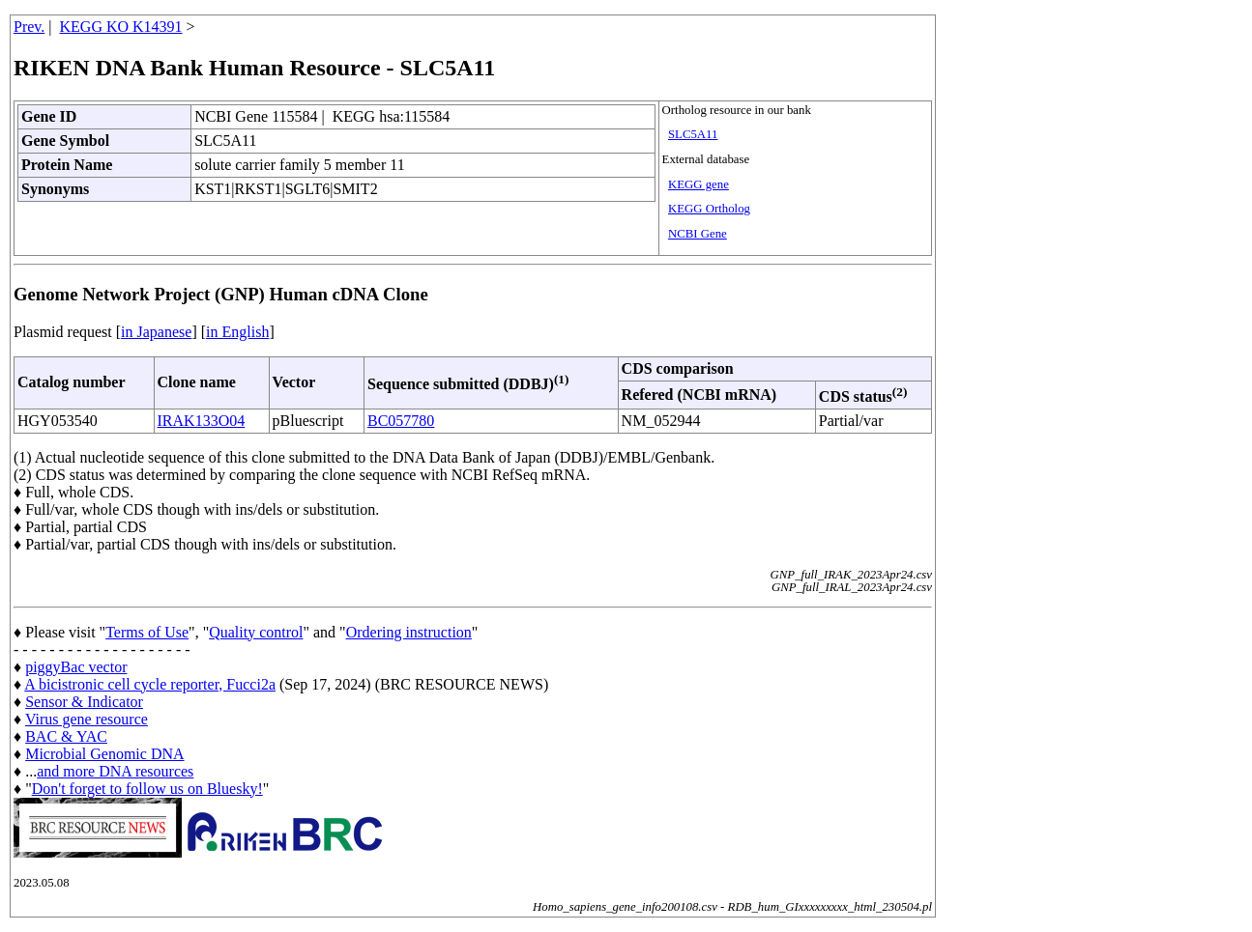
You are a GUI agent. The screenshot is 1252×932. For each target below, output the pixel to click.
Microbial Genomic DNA (104, 754)
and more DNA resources (115, 771)
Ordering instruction (409, 632)
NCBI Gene (697, 233)
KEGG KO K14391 (121, 26)
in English (237, 332)
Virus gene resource (86, 719)
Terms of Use (147, 632)
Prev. (29, 26)
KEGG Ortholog (709, 208)
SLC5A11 (692, 134)
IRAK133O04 (202, 420)
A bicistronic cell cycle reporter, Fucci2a (150, 684)
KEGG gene (698, 184)
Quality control (256, 632)
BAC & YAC (66, 736)
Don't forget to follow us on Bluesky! (147, 788)
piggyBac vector (76, 667)
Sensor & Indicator (84, 701)
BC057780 (400, 420)
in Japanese (156, 332)
